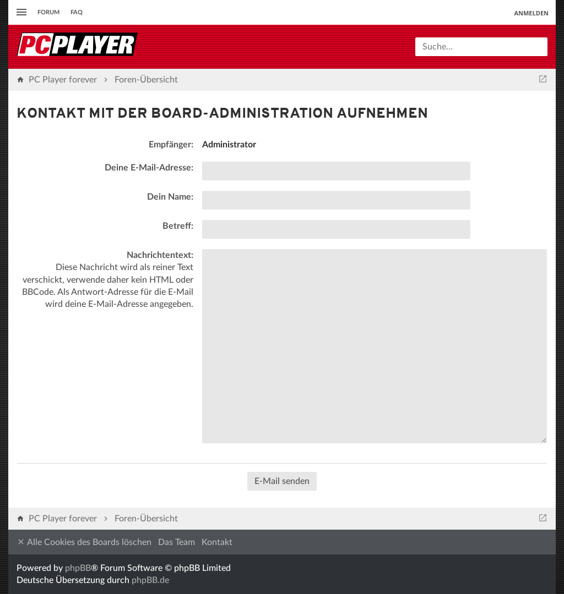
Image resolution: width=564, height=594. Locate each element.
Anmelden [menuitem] (531, 13)
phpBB (78, 568)
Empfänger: (171, 144)
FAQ (76, 12)
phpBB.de (150, 580)
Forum (48, 12)
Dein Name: (170, 197)
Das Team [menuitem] (176, 542)
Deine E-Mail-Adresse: (149, 167)
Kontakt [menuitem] (217, 542)
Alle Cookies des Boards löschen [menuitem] (84, 542)
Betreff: (177, 226)
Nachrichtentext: (160, 255)
